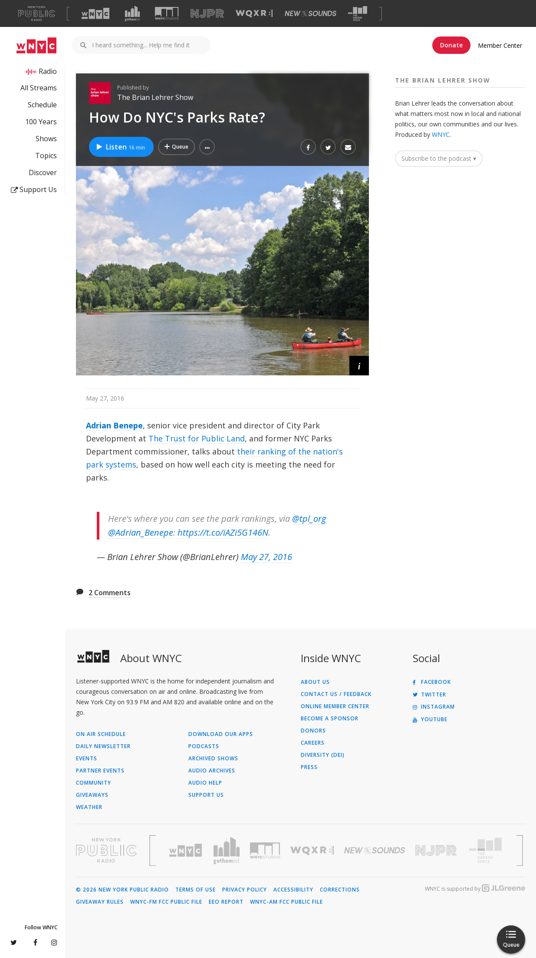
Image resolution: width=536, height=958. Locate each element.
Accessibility (293, 889)
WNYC (441, 134)
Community (93, 783)
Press (309, 767)
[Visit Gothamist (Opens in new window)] (132, 13)
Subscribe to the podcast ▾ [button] (438, 158)
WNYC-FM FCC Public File (166, 902)
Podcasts (203, 746)
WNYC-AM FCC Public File (286, 902)
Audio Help (205, 783)
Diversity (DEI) (323, 755)
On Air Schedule (101, 734)
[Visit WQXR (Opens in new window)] (254, 14)
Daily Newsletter (103, 746)
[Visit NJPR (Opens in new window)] (207, 13)
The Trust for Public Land (196, 438)
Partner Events (100, 770)
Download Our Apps (220, 734)
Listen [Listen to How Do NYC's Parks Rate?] (120, 147)
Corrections (340, 889)
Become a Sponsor (329, 718)
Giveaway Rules (100, 902)
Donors (313, 730)
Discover (43, 172)
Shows (46, 138)
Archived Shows (213, 758)
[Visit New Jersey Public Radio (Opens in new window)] (437, 850)
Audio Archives (211, 770)
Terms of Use (195, 889)
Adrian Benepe (114, 425)
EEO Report (226, 902)
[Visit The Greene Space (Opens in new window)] (357, 13)
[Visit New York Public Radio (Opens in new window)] (106, 850)
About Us (315, 682)
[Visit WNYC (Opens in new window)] (95, 13)
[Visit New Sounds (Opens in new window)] (310, 13)
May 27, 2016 (266, 557)
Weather (89, 807)
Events (86, 758)
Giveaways (92, 795)
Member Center (500, 45)
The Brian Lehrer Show (155, 97)
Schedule (42, 104)
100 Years (41, 121)
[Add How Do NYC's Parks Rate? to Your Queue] (176, 147)
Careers (313, 743)
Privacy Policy (244, 889)
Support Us (34, 189)
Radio (48, 71)
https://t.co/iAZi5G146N (223, 532)
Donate (451, 45)
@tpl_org (309, 518)
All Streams (38, 88)
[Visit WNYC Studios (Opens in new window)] (167, 13)
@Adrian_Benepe (140, 532)
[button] (207, 147)
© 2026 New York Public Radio (122, 889)
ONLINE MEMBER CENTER (335, 706)
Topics (46, 155)
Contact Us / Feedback (336, 694)
